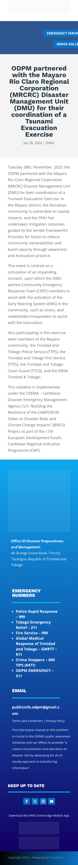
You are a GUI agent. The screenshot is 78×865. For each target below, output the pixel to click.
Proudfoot (56, 857)
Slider (50, 143)
